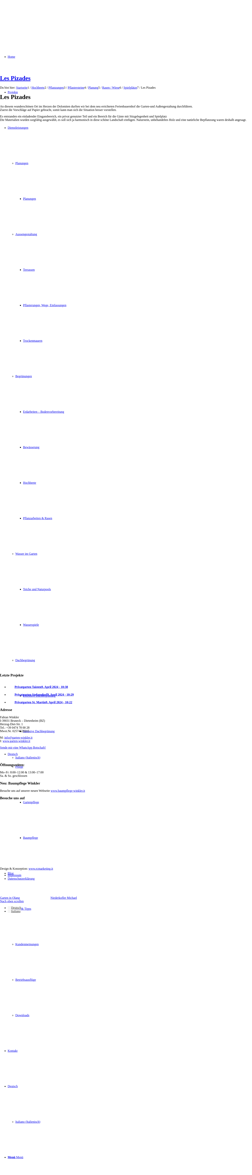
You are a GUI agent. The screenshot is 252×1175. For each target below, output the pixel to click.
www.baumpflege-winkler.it (68, 790)
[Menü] (15, 1157)
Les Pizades (15, 78)
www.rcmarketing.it (41, 868)
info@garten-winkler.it (18, 737)
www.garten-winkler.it (16, 741)
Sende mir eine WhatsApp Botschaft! (23, 747)
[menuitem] (130, 944)
